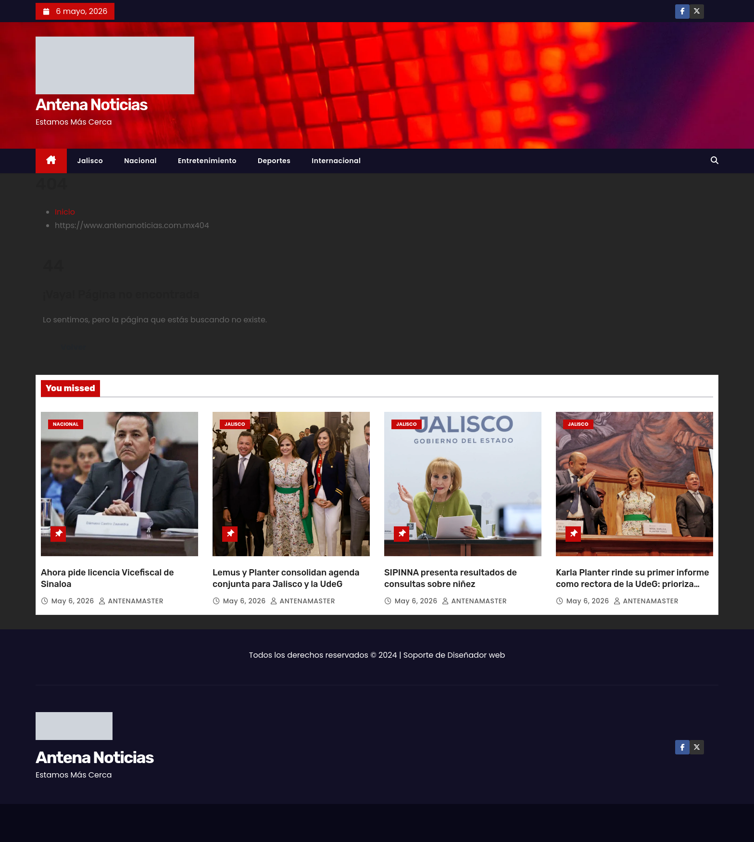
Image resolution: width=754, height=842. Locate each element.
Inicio (65, 211)
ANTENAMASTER (131, 601)
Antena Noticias (91, 104)
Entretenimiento (207, 161)
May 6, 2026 (73, 601)
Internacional (336, 161)
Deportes (274, 161)
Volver (73, 347)
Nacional (140, 161)
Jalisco (90, 161)
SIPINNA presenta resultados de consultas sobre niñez (450, 578)
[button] (714, 160)
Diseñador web (476, 655)
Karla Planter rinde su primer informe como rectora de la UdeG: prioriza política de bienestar (632, 584)
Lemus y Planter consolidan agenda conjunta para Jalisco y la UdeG (286, 578)
